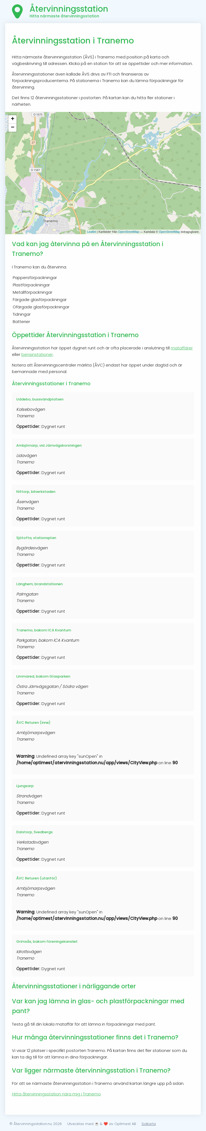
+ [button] (12, 119)
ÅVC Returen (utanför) (36, 878)
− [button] (12, 128)
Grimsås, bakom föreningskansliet (47, 941)
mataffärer (182, 348)
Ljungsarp (25, 785)
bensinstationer (37, 354)
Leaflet (91, 231)
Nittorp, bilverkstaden (35, 491)
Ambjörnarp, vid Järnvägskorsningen (49, 445)
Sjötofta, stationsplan (36, 537)
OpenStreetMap (128, 231)
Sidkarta (148, 1123)
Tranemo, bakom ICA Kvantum (43, 630)
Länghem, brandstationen (39, 584)
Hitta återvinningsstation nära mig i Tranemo (56, 1094)
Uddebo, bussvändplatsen (39, 399)
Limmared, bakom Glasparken (43, 676)
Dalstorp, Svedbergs (34, 832)
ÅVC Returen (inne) (33, 722)
